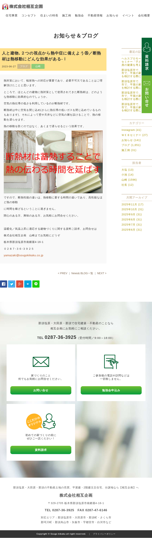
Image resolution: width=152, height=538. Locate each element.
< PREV (62, 273)
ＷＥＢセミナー (131, 135)
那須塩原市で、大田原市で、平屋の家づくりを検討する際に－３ (136, 96)
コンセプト (28, 15)
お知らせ (112, 15)
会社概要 (144, 15)
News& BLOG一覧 (82, 273)
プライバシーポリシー (104, 534)
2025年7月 (128, 224)
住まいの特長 (49, 15)
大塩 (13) (128, 169)
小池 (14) (128, 174)
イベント (128, 15)
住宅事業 (12, 15)
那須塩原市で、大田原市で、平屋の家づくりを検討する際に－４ (136, 84)
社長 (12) (128, 184)
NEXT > (101, 273)
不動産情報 (95, 15)
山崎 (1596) (129, 179)
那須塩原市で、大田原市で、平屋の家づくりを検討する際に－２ (136, 107)
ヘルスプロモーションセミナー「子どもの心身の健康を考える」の (136, 62)
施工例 (66, 15)
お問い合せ (40, 390)
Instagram (128, 129)
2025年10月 (129, 209)
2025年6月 (128, 229)
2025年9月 (128, 214)
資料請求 (41, 450)
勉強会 (79, 15)
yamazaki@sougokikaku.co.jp (23, 255)
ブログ (126, 145)
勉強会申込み (111, 390)
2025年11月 (129, 204)
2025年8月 (128, 219)
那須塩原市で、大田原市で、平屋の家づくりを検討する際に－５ (136, 73)
